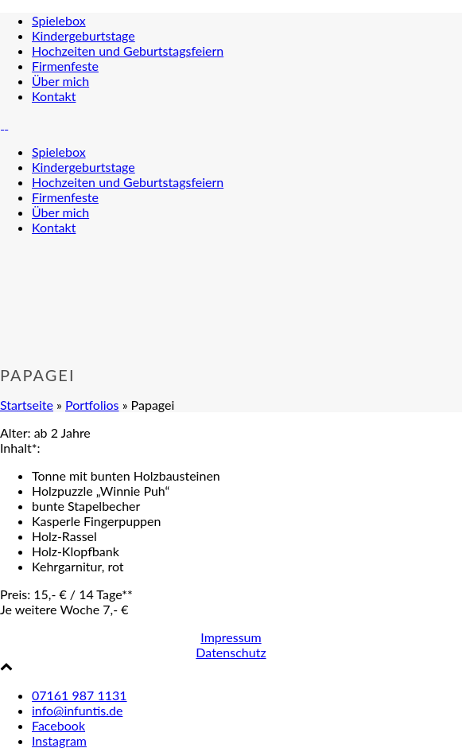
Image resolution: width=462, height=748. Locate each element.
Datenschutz (231, 652)
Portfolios (92, 404)
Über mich (60, 80)
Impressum (230, 637)
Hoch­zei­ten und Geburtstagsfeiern (127, 50)
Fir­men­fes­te (65, 65)
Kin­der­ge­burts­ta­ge (83, 35)
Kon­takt (54, 95)
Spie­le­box (59, 20)
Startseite (26, 404)
